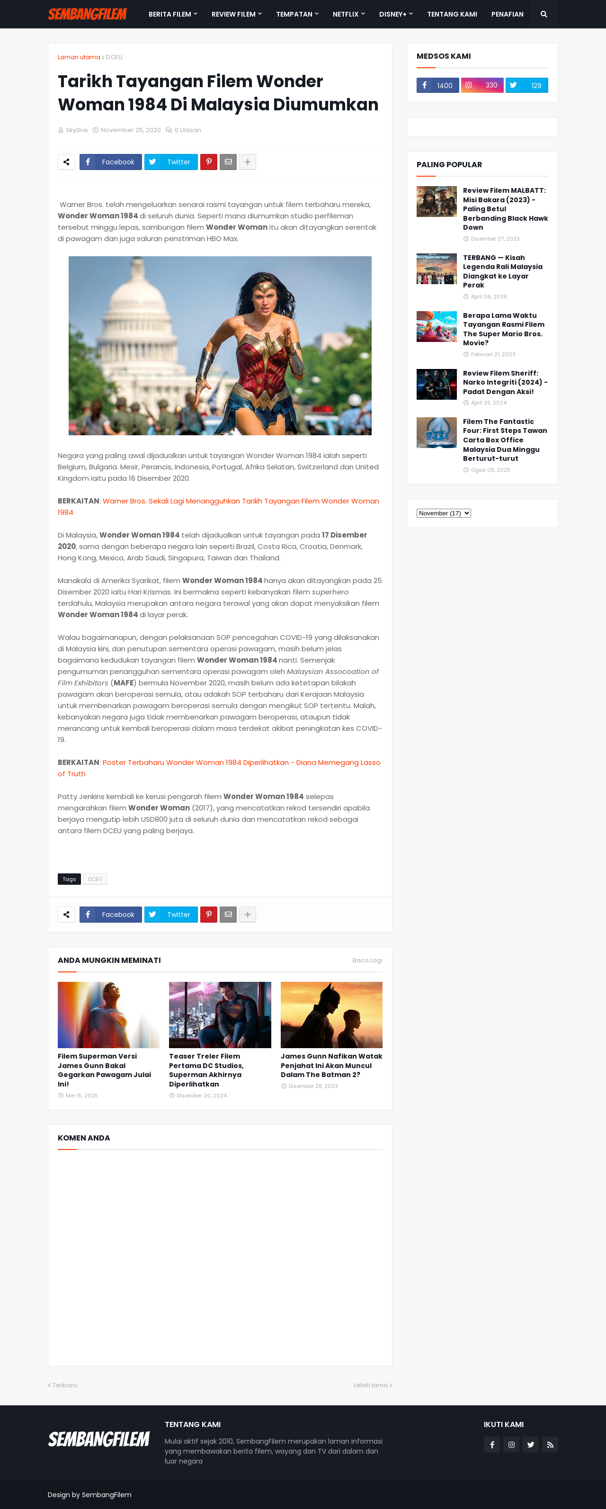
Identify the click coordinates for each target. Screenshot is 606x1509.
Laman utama (79, 57)
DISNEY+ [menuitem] (393, 14)
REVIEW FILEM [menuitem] (234, 14)
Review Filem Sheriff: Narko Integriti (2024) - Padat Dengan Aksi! (505, 382)
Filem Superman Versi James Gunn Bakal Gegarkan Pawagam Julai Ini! (104, 1070)
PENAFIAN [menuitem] (507, 14)
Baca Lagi (368, 960)
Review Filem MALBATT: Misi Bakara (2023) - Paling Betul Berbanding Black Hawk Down (505, 209)
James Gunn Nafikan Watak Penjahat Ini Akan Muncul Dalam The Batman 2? (332, 1065)
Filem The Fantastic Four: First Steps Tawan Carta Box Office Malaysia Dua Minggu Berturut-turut (505, 440)
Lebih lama (371, 1385)
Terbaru (65, 1385)
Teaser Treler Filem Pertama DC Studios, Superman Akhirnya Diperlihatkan (206, 1070)
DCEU (114, 57)
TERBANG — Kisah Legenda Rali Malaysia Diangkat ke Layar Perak (503, 271)
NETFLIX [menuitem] (346, 14)
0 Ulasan (188, 130)
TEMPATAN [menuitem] (294, 14)
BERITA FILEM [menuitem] (170, 14)
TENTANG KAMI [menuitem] (452, 14)
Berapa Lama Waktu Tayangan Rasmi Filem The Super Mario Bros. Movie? (503, 329)
